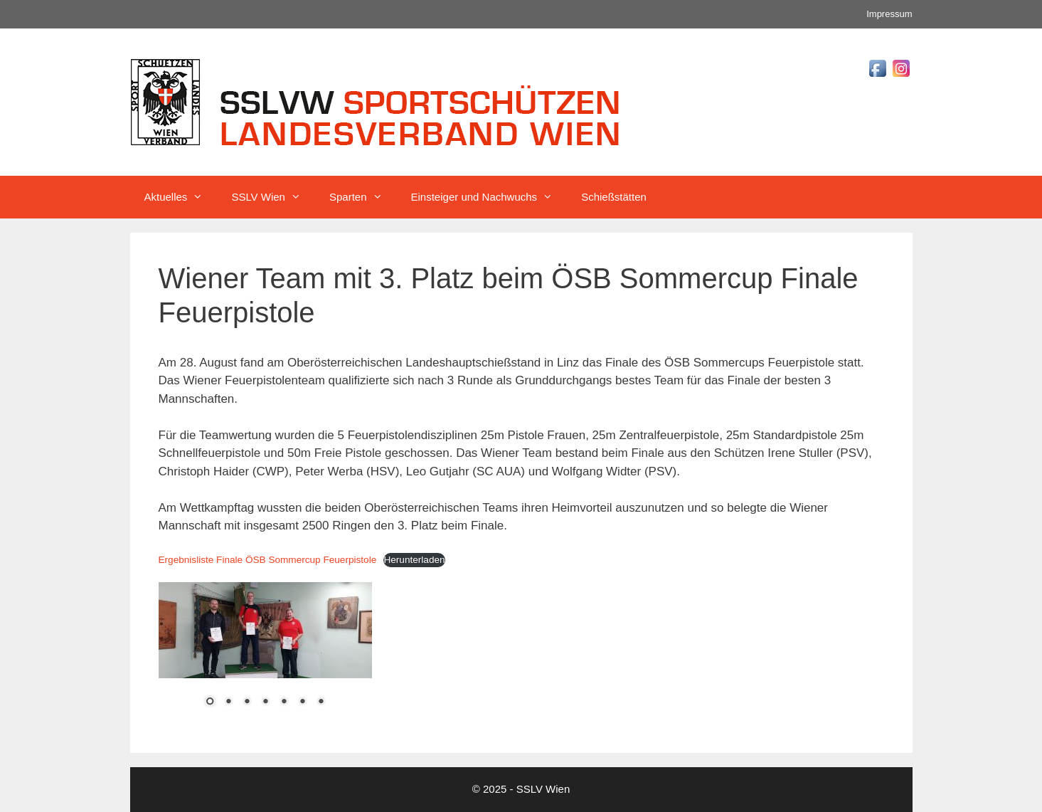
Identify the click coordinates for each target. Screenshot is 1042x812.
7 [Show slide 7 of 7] (321, 702)
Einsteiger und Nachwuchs (489, 197)
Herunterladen (414, 559)
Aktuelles (181, 197)
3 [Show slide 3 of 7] (247, 702)
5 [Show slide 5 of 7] (284, 702)
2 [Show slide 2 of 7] (228, 702)
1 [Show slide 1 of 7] (210, 702)
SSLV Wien (273, 197)
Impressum (889, 14)
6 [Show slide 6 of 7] (302, 702)
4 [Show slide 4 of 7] (265, 702)
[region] (265, 653)
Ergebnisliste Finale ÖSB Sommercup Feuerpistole (268, 559)
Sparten (363, 197)
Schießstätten (614, 197)
